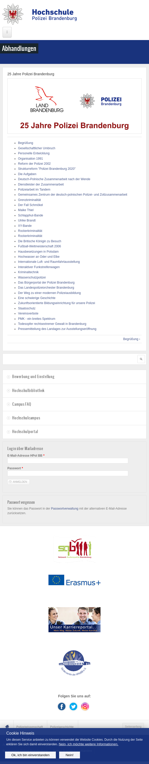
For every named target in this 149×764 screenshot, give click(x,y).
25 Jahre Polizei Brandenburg (30, 74)
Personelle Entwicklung (33, 153)
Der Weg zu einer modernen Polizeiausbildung (49, 293)
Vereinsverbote (28, 313)
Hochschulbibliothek (28, 390)
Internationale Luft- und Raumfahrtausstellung (49, 262)
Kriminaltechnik (28, 272)
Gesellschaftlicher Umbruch (36, 148)
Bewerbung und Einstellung (33, 376)
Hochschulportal (25, 431)
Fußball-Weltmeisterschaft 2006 (39, 246)
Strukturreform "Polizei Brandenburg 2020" (47, 169)
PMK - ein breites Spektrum (36, 319)
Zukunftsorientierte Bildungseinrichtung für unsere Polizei (56, 303)
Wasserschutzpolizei (32, 277)
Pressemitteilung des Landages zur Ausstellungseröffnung (57, 329)
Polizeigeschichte (62, 726)
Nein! (69, 755)
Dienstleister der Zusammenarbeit (41, 184)
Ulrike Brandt (27, 220)
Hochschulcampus (26, 418)
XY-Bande (25, 226)
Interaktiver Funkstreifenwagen (39, 267)
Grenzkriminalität (29, 200)
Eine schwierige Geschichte (36, 298)
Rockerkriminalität (30, 231)
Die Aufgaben (27, 174)
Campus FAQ (21, 404)
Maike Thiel (26, 210)
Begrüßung (25, 143)
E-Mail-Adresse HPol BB (25, 455)
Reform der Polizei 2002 (34, 163)
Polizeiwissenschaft (29, 726)
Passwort (15, 468)
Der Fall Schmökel (30, 205)
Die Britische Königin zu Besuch (39, 241)
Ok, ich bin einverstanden (30, 755)
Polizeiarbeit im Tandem (34, 189)
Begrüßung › (131, 339)
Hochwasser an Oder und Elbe (38, 256)
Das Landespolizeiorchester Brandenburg (46, 287)
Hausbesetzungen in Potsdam (38, 251)
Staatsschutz (27, 308)
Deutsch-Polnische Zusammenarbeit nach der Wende (54, 179)
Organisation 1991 (30, 158)
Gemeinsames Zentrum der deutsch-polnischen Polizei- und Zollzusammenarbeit (72, 194)
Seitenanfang (133, 726)
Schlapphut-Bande (30, 215)
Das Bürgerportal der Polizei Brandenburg (46, 282)
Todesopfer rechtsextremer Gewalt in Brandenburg (52, 324)
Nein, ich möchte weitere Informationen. (88, 744)
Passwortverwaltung (64, 508)
